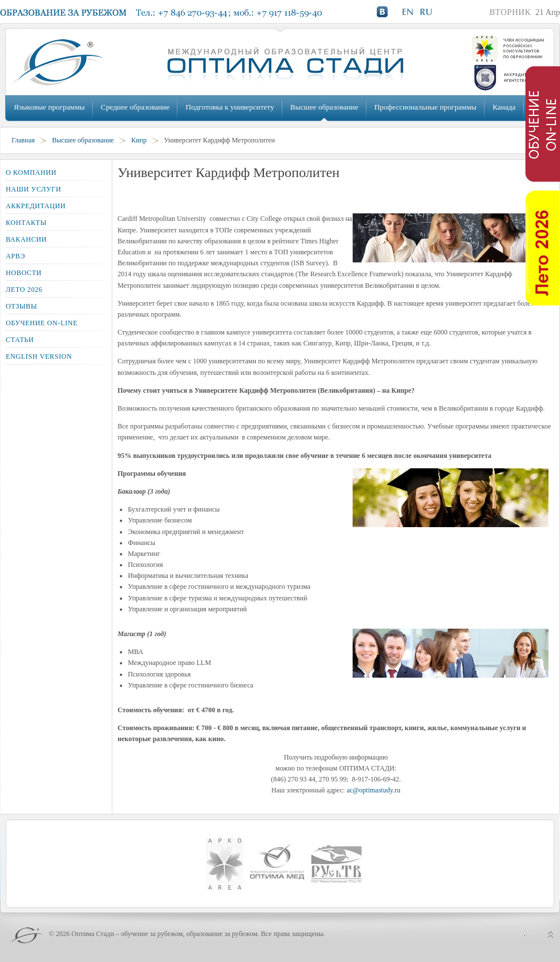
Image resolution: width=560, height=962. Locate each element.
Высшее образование (324, 107)
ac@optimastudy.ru (373, 790)
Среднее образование (135, 107)
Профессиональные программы (425, 107)
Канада (504, 107)
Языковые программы (49, 107)
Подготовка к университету (230, 107)
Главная (23, 140)
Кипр (139, 140)
